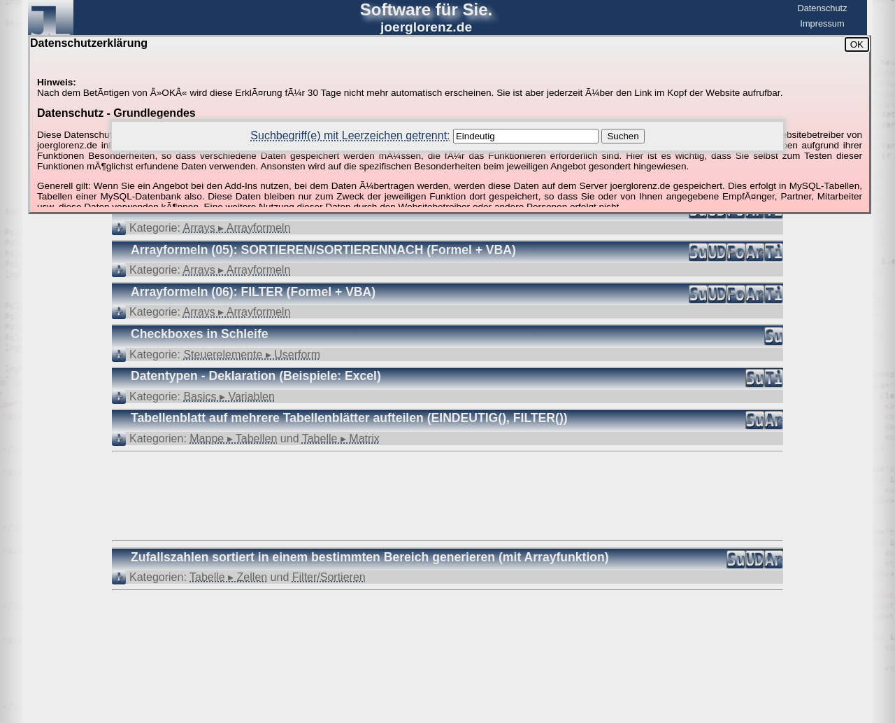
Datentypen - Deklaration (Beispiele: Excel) (256, 376)
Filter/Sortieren (329, 577)
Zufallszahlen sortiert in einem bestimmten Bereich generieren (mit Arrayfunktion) (370, 557)
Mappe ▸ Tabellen (233, 438)
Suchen (622, 136)
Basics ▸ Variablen (228, 396)
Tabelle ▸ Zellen (228, 577)
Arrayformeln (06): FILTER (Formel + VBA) (253, 292)
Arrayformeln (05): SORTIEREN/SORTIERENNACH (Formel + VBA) (323, 250)
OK (857, 44)
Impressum (822, 23)
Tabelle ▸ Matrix (341, 438)
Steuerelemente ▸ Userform (251, 354)
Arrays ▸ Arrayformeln (237, 228)
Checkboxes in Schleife (199, 334)
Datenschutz (822, 8)
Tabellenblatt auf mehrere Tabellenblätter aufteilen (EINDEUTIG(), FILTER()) (349, 418)
